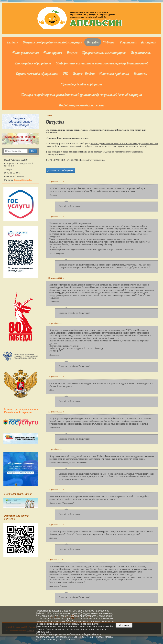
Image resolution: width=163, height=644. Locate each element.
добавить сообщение (60, 170)
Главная (12, 42)
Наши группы (52, 53)
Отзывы (93, 42)
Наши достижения (25, 53)
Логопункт (148, 42)
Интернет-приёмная (114, 74)
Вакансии (140, 74)
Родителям (128, 42)
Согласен (124, 625)
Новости (109, 42)
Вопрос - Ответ (84, 74)
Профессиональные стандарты (104, 53)
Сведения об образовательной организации (52, 42)
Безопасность (141, 53)
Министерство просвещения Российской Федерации (21, 410)
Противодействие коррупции (81, 84)
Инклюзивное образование (33, 63)
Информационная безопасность (81, 105)
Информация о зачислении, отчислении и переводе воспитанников (102, 63)
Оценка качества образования (37, 74)
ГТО (65, 74)
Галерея (72, 53)
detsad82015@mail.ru (23, 180)
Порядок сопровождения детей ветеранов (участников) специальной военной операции (81, 94)
